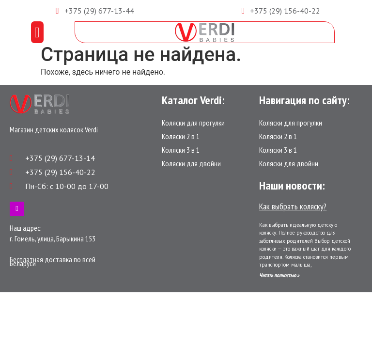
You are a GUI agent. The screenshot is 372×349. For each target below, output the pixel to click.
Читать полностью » (279, 275)
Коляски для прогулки (193, 122)
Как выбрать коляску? (292, 206)
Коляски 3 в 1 (181, 150)
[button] (37, 32)
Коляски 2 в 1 (181, 136)
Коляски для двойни (191, 163)
